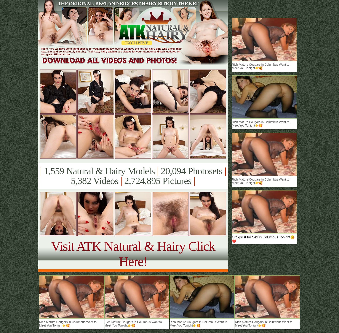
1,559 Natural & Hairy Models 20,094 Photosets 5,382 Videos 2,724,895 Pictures (133, 176)
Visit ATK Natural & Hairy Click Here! (133, 254)
